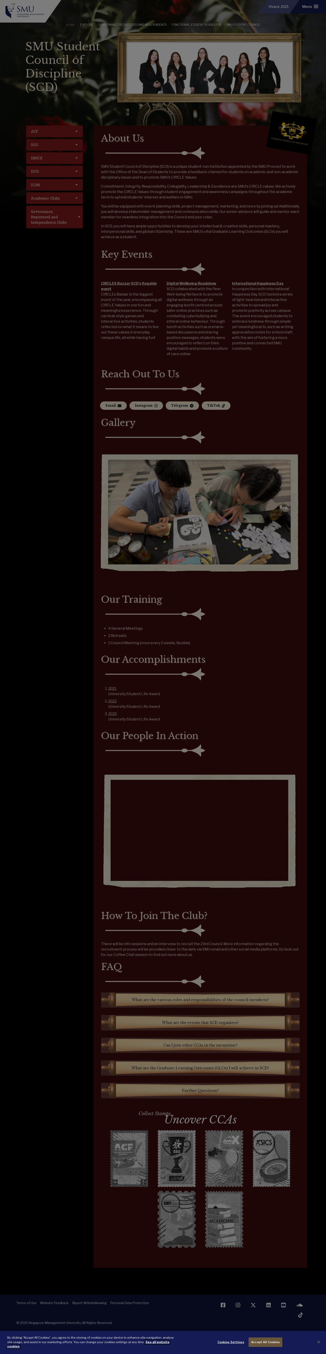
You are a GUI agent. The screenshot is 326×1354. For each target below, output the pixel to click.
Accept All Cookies (265, 1342)
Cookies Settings (231, 1342)
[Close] (319, 1342)
